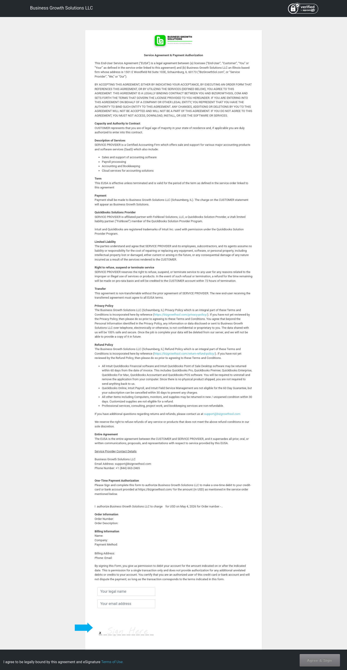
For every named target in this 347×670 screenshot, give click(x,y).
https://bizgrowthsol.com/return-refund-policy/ (184, 353)
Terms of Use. (112, 662)
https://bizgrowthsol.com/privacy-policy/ (180, 314)
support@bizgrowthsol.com (222, 414)
